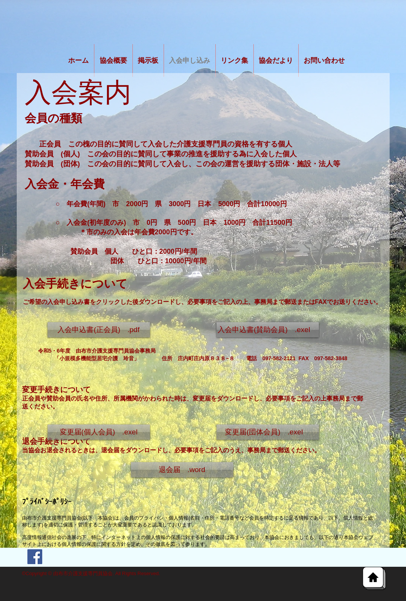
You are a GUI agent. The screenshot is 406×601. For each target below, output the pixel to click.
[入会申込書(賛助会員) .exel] (268, 329)
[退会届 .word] (182, 469)
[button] (99, 432)
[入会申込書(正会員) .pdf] (99, 329)
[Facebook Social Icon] (34, 556)
